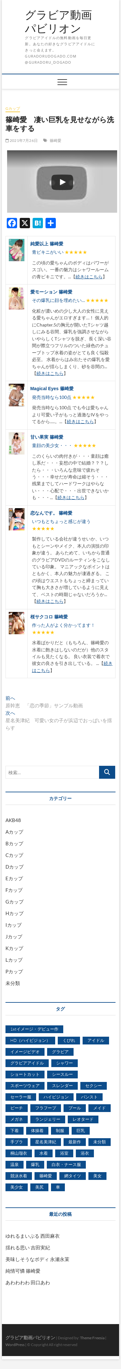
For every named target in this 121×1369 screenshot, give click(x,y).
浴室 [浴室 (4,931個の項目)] (64, 1153)
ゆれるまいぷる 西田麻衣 (32, 1236)
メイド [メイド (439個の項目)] (99, 1107)
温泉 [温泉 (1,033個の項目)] (14, 1164)
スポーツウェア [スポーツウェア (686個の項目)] (25, 1085)
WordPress (15, 1344)
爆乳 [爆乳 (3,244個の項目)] (35, 1164)
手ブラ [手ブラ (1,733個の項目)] (16, 1141)
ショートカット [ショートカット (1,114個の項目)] (25, 1074)
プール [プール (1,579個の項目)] (74, 1107)
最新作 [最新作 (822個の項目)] (74, 1141)
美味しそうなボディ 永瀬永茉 (37, 1259)
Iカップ (13, 925)
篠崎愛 (56, 140)
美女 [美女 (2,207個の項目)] (97, 1175)
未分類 (12, 983)
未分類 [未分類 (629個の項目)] (99, 1141)
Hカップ (14, 913)
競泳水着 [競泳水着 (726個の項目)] (18, 1175)
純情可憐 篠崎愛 (22, 1271)
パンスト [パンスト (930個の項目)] (89, 1096)
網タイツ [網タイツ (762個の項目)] (72, 1175)
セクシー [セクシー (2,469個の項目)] (93, 1085)
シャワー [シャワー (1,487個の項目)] (64, 1062)
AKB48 (13, 820)
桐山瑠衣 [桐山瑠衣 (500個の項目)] (18, 1153)
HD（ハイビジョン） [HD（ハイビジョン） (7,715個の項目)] (30, 1040)
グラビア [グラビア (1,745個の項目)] (60, 1051)
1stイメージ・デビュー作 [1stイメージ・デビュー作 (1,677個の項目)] (34, 1029)
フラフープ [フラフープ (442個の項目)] (45, 1107)
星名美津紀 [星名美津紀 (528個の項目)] (45, 1141)
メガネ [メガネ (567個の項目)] (16, 1119)
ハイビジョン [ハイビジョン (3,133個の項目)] (56, 1096)
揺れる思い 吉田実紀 (27, 1247)
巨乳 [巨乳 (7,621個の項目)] (80, 1130)
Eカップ (14, 878)
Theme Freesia (92, 1337)
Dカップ (14, 867)
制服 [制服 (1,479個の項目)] (60, 1130)
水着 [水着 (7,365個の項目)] (43, 1153)
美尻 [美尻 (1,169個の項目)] (39, 1187)
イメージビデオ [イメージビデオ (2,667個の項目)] (25, 1051)
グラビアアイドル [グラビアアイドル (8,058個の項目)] (27, 1062)
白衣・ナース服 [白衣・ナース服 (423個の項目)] (66, 1164)
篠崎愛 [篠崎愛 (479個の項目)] (45, 1175)
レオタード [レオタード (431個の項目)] (83, 1119)
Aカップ (14, 832)
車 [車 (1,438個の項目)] (58, 1187)
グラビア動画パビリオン (58, 21)
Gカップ (12, 108)
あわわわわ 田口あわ (27, 1282)
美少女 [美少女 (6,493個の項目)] (16, 1187)
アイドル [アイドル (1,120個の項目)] (95, 1040)
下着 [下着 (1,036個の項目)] (14, 1130)
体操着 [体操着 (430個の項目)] (37, 1130)
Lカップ (14, 960)
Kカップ (14, 948)
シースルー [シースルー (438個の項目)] (62, 1074)
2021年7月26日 (21, 140)
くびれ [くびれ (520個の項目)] (69, 1040)
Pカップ (14, 971)
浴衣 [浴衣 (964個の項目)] (85, 1153)
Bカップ (14, 843)
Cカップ (14, 855)
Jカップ (13, 936)
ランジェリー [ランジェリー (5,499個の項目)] (47, 1119)
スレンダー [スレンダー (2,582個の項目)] (62, 1085)
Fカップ (14, 890)
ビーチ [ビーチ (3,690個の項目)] (16, 1107)
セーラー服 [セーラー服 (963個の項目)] (20, 1096)
